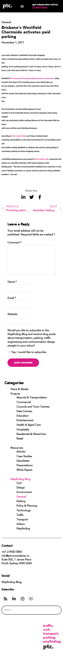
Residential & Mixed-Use (31, 434)
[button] (22, 6)
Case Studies (24, 456)
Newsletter (22, 461)
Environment (24, 492)
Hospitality (22, 429)
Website (12, 314)
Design (20, 488)
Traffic (20, 515)
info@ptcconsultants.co (15, 556)
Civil (19, 483)
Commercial (23, 402)
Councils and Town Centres (33, 407)
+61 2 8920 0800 (11, 552)
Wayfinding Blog (20, 479)
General (21, 497)
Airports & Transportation (31, 397)
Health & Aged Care (28, 425)
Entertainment (24, 420)
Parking (20, 501)
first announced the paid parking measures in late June (32, 78)
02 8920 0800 (39, 7)
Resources (16, 448)
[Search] (53, 610)
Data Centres (24, 411)
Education (22, 416)
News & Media (19, 389)
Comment (14, 242)
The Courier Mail (19, 136)
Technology (23, 510)
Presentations (24, 465)
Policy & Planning (26, 506)
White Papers (24, 470)
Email (11, 298)
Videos (20, 524)
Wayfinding (23, 528)
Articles (20, 452)
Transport (22, 519)
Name (12, 282)
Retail (19, 439)
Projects (15, 394)
